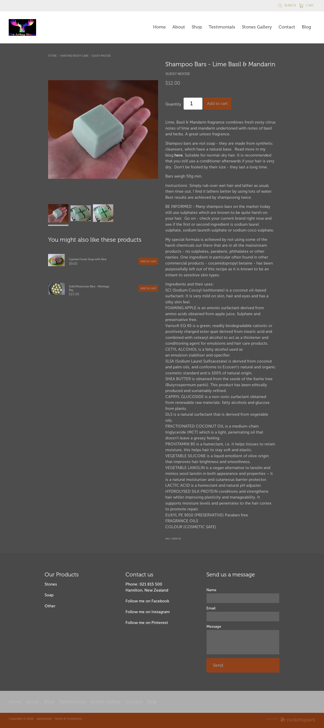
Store (52, 55)
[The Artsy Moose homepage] (39, 27)
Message (213, 627)
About (178, 27)
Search (287, 5)
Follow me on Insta (142, 612)
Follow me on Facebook (147, 601)
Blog (306, 27)
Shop (197, 27)
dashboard (44, 718)
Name (211, 590)
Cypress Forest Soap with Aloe (87, 259)
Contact (287, 27)
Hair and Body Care (74, 55)
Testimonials (222, 27)
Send (218, 665)
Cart (306, 5)
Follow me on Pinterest (146, 622)
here (178, 155)
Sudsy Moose (101, 55)
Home (159, 27)
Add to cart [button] (217, 103)
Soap (49, 595)
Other (50, 606)
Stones (51, 584)
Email (211, 608)
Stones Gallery (257, 27)
